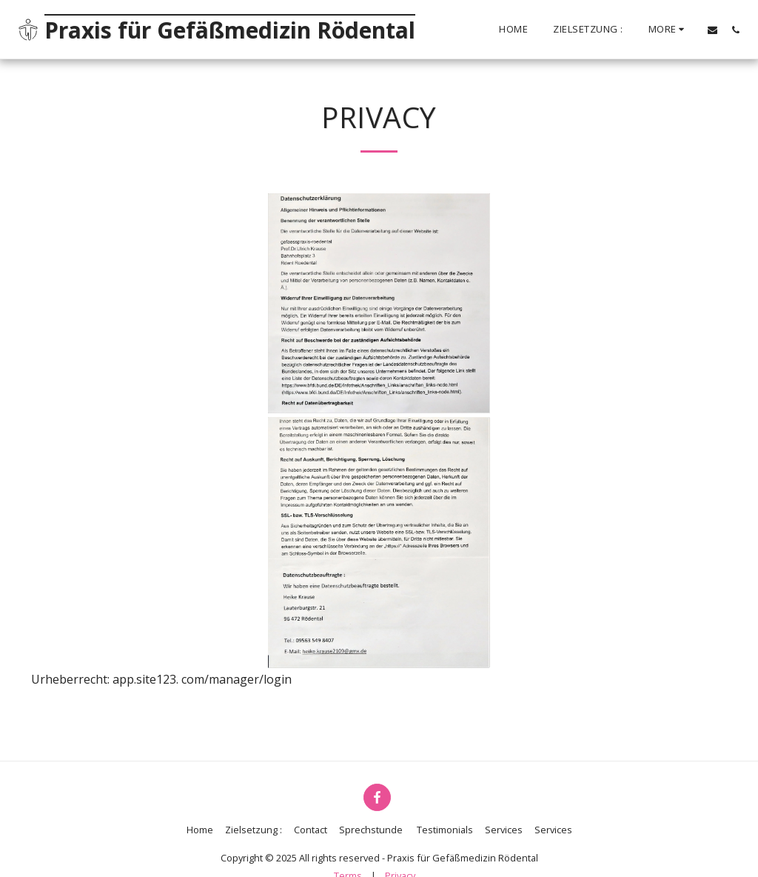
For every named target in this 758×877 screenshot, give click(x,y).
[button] (712, 29)
